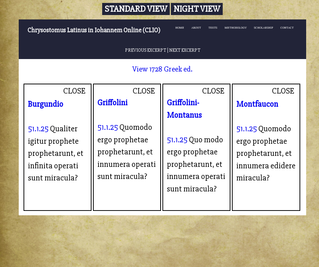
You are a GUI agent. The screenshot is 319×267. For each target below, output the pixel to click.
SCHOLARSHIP (263, 28)
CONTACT (287, 28)
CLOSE (74, 91)
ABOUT (196, 28)
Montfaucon (257, 104)
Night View (196, 9)
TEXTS (212, 28)
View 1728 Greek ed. (162, 69)
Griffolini (112, 103)
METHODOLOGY (236, 28)
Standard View (136, 9)
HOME (179, 28)
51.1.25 (38, 129)
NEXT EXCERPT (184, 50)
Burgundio (45, 104)
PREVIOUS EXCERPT (145, 50)
